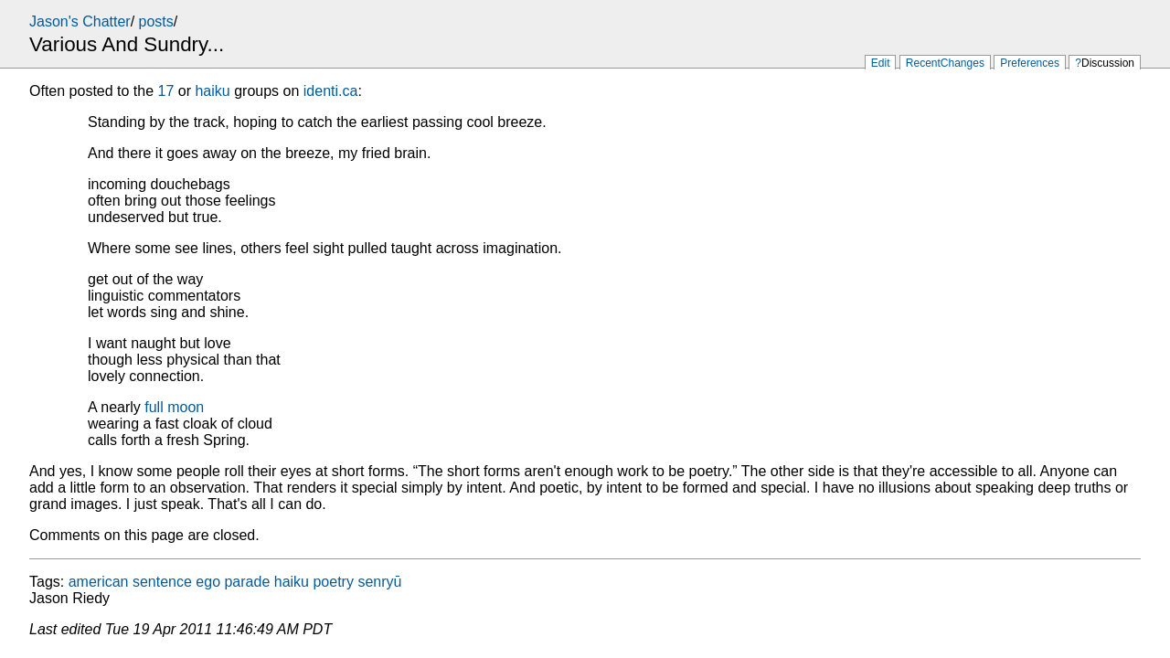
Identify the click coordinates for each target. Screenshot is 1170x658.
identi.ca (330, 91)
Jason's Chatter (80, 21)
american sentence (130, 581)
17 (166, 91)
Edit (880, 63)
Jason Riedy (69, 598)
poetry (333, 581)
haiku (212, 91)
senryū (379, 581)
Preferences (1029, 63)
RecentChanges (945, 63)
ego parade (233, 581)
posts (156, 21)
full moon (174, 407)
